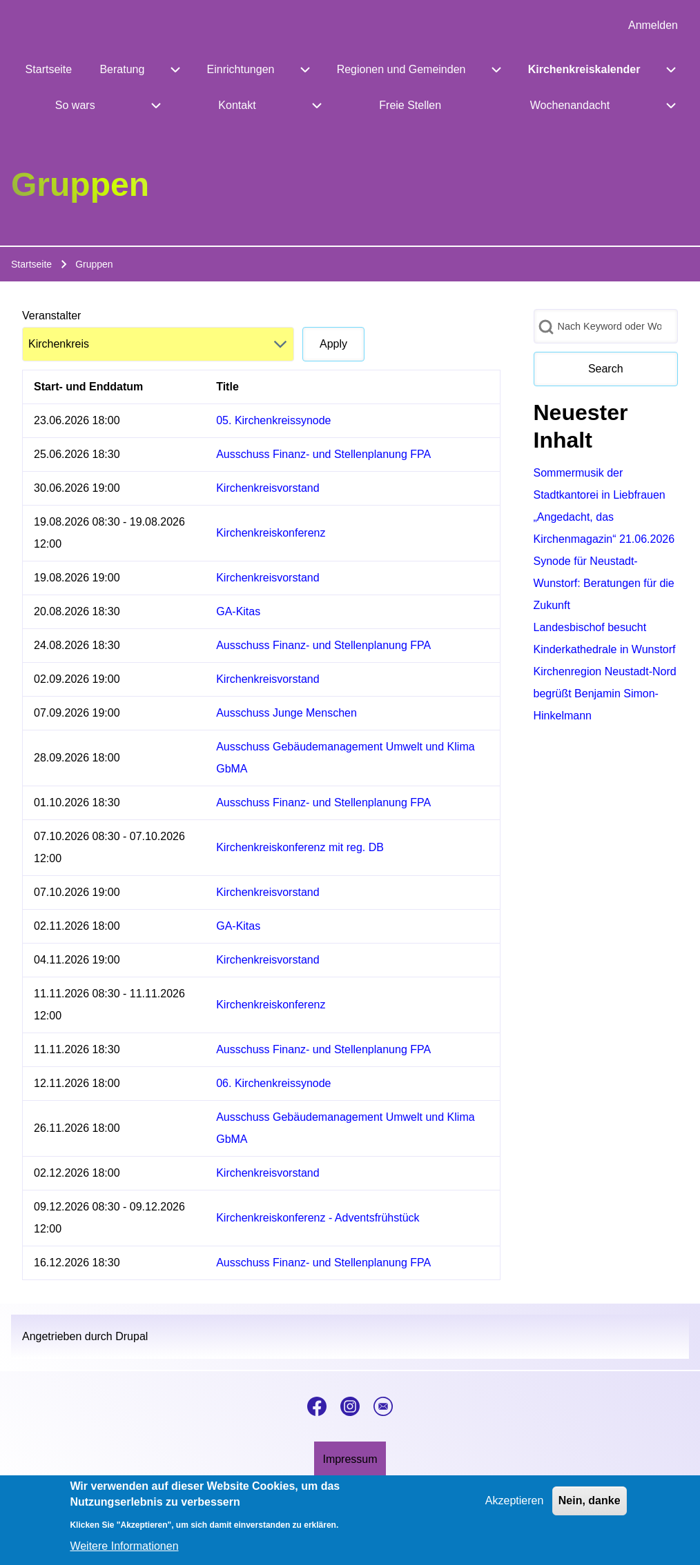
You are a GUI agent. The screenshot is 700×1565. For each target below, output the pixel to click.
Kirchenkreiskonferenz (270, 533)
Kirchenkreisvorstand (267, 488)
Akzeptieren (514, 1508)
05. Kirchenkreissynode (273, 420)
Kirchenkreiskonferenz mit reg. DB (300, 847)
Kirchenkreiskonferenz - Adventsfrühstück (317, 1218)
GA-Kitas (238, 611)
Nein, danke (589, 1508)
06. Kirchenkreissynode (273, 1083)
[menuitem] (653, 25)
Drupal (131, 1336)
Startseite (31, 264)
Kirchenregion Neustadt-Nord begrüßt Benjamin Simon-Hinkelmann (605, 693)
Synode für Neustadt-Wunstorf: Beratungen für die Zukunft (604, 583)
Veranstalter (51, 315)
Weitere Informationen (124, 1553)
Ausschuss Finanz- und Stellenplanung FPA (323, 454)
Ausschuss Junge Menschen (286, 713)
